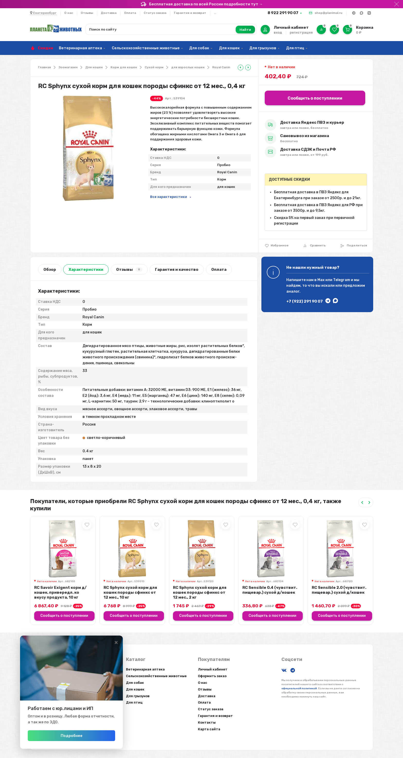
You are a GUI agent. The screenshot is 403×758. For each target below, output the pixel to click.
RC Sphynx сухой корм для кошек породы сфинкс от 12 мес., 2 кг (199, 592)
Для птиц (295, 48)
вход (278, 32)
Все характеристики (168, 197)
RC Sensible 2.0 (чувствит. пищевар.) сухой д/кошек (339, 590)
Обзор (49, 269)
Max (321, 280)
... (215, 13)
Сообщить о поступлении (315, 98)
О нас (68, 13)
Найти (245, 30)
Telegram (341, 280)
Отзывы (87, 13)
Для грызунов (262, 48)
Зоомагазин (68, 67)
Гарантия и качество (176, 269)
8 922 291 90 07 (283, 13)
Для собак (199, 48)
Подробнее (72, 735)
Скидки (45, 48)
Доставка (108, 13)
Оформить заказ (212, 676)
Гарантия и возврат (190, 13)
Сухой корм (154, 67)
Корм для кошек (124, 67)
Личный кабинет (212, 669)
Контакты (207, 722)
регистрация (301, 32)
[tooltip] (240, 67)
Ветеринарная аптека (80, 48)
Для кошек (229, 48)
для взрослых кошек (188, 67)
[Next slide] (369, 502)
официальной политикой (299, 688)
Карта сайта (209, 729)
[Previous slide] (362, 502)
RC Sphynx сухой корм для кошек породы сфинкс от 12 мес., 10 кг (130, 592)
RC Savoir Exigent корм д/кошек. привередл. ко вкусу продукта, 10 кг (60, 592)
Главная (44, 67)
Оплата (130, 13)
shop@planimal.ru (328, 13)
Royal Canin (221, 67)
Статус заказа (155, 13)
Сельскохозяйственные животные (146, 48)
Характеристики (86, 269)
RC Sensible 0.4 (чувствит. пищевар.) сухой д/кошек (269, 590)
